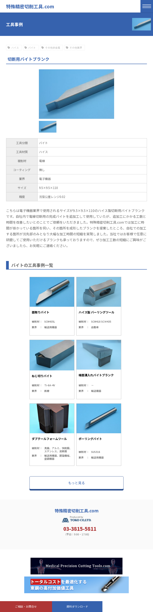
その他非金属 (52, 47)
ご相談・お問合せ (26, 606)
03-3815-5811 (79, 528)
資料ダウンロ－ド (77, 606)
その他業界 (76, 47)
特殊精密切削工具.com (30, 6)
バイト (32, 47)
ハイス (15, 47)
